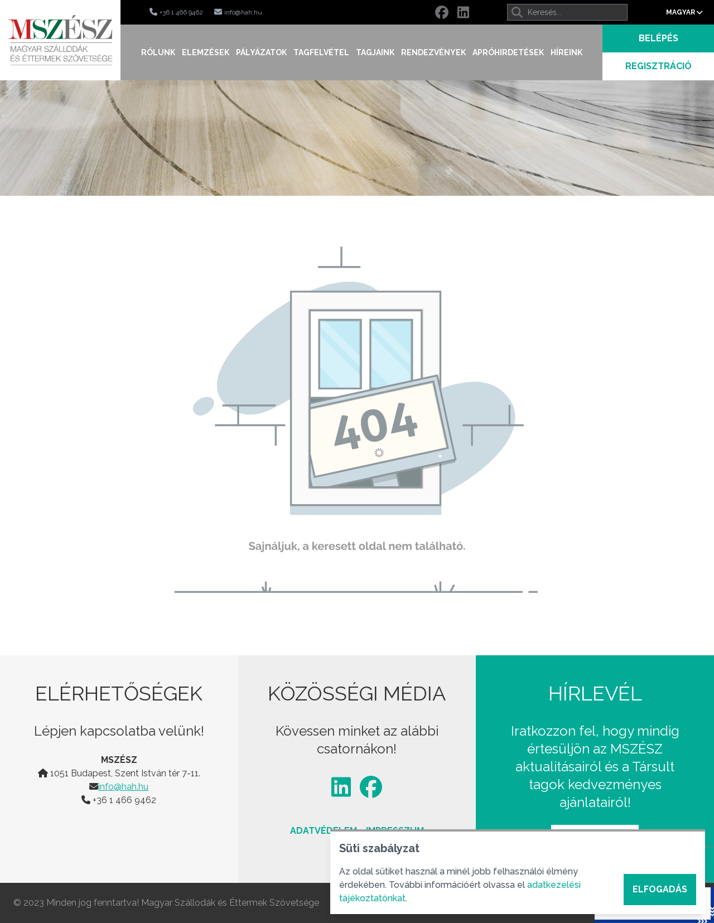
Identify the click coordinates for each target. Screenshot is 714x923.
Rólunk (158, 52)
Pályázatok (261, 52)
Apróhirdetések (508, 52)
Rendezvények (433, 52)
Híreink (566, 52)
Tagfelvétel (321, 52)
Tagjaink (375, 52)
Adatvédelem (323, 830)
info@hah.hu (123, 786)
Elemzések (205, 52)
